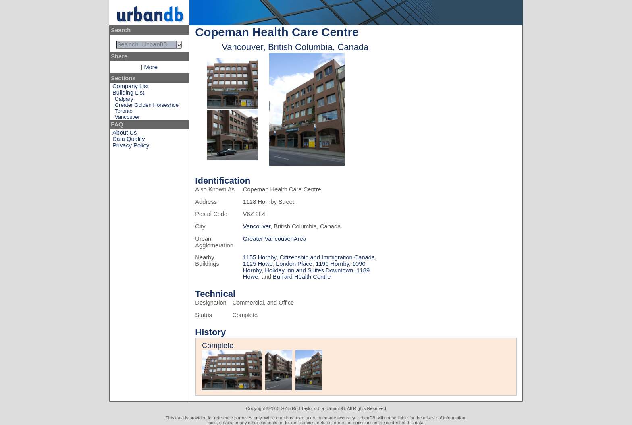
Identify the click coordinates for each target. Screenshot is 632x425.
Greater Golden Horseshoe (147, 107)
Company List (130, 88)
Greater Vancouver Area (274, 239)
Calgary (124, 100)
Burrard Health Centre (302, 277)
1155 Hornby (259, 257)
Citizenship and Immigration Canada (327, 257)
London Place (294, 264)
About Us (124, 134)
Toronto (124, 113)
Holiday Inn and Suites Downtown (309, 270)
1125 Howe (258, 264)
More (150, 69)
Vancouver (127, 119)
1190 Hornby (332, 264)
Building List (128, 94)
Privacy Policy (130, 147)
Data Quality (128, 140)
